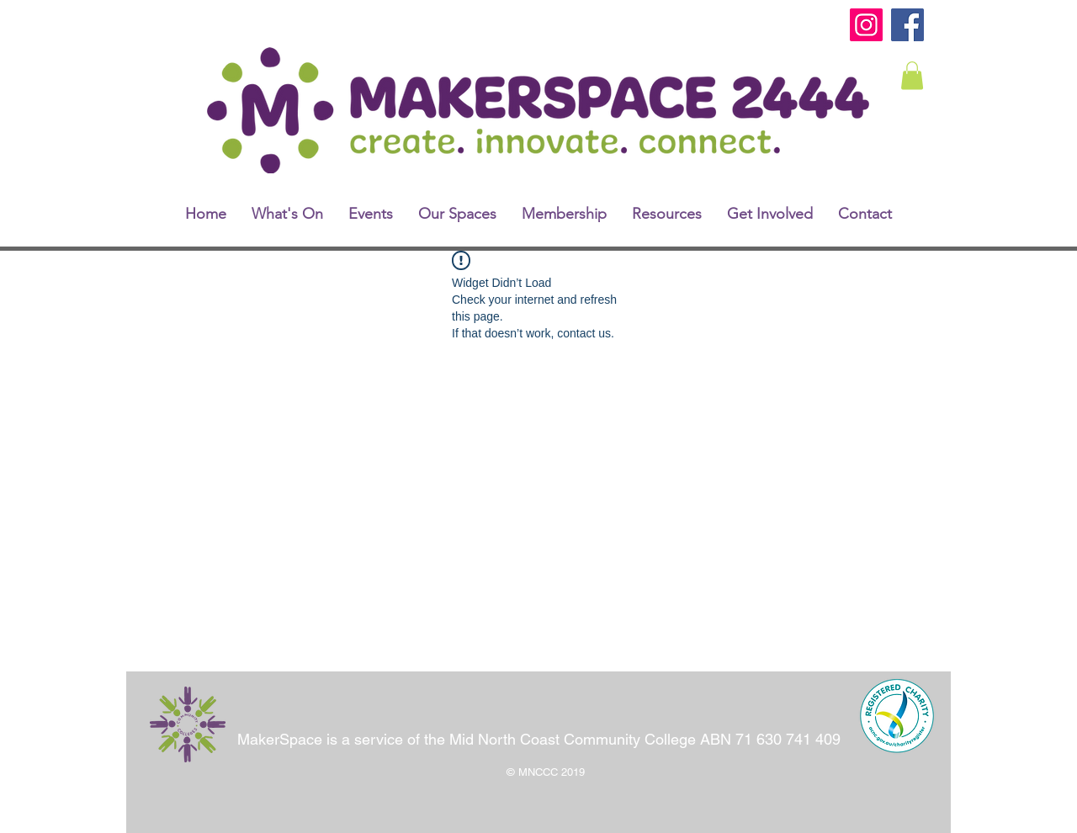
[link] (912, 75)
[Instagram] (866, 24)
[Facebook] (907, 24)
